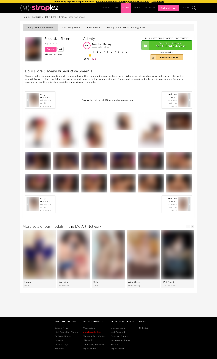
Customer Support (120, 336)
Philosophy (88, 340)
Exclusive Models (63, 336)
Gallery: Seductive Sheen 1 (40, 27)
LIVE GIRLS (149, 7)
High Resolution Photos (66, 332)
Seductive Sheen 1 (59, 38)
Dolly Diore (50, 16)
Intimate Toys (61, 344)
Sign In (185, 7)
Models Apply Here (92, 332)
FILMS (116, 7)
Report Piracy (117, 348)
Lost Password (118, 332)
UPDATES (106, 7)
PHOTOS (126, 7)
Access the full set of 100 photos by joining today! (108, 100)
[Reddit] (144, 328)
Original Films (61, 328)
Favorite (51, 49)
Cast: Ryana (93, 27)
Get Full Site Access (166, 45)
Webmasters (89, 328)
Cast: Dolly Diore (71, 27)
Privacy (114, 344)
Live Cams (59, 340)
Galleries (36, 16)
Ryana (62, 16)
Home (26, 16)
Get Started (168, 7)
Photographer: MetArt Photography (126, 27)
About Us (59, 348)
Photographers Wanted (94, 336)
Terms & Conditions (120, 340)
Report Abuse (89, 348)
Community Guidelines (94, 344)
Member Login (118, 328)
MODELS (137, 7)
